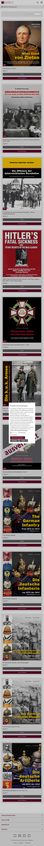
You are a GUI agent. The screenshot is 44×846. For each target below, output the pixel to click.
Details (24, 440)
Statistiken (14, 435)
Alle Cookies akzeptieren (17, 437)
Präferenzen (23, 432)
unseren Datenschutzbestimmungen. (19, 430)
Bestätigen (14, 440)
